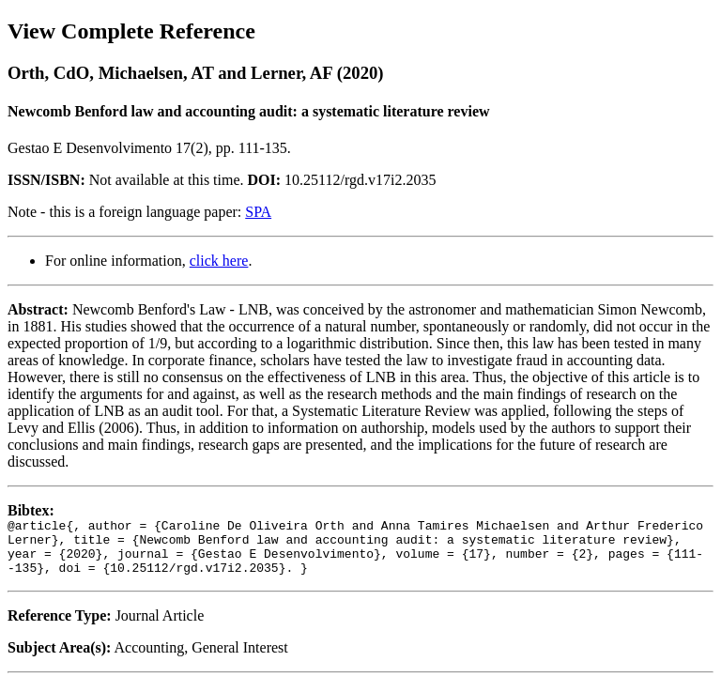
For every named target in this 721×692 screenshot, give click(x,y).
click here (219, 261)
